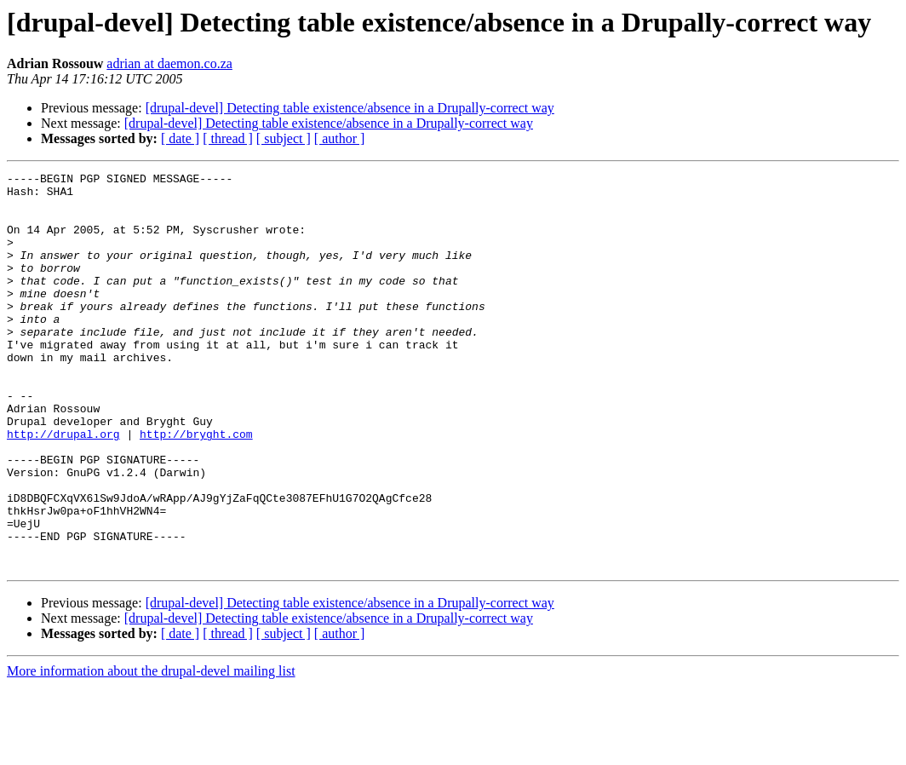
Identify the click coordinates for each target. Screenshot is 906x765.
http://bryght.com (196, 487)
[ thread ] (228, 138)
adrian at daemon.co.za (169, 63)
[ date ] (180, 138)
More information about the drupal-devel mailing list (151, 750)
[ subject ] (283, 138)
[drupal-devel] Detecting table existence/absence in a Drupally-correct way (350, 108)
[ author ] (339, 138)
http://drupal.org (63, 487)
